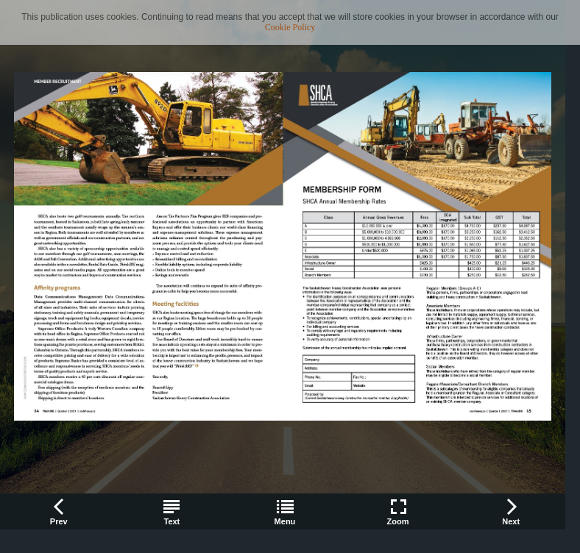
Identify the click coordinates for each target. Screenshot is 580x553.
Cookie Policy (290, 27)
